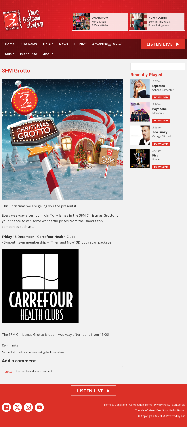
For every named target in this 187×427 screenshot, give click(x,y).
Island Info (28, 54)
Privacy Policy (162, 404)
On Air (48, 44)
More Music (99, 21)
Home (10, 44)
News (63, 44)
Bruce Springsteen (158, 25)
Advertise (100, 44)
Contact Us (178, 404)
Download (161, 97)
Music (9, 54)
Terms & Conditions (115, 404)
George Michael (161, 136)
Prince (156, 159)
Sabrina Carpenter (162, 90)
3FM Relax (28, 44)
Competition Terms (140, 404)
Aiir (183, 416)
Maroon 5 (158, 113)
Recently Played (146, 74)
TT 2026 (80, 44)
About (48, 54)
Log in (8, 371)
